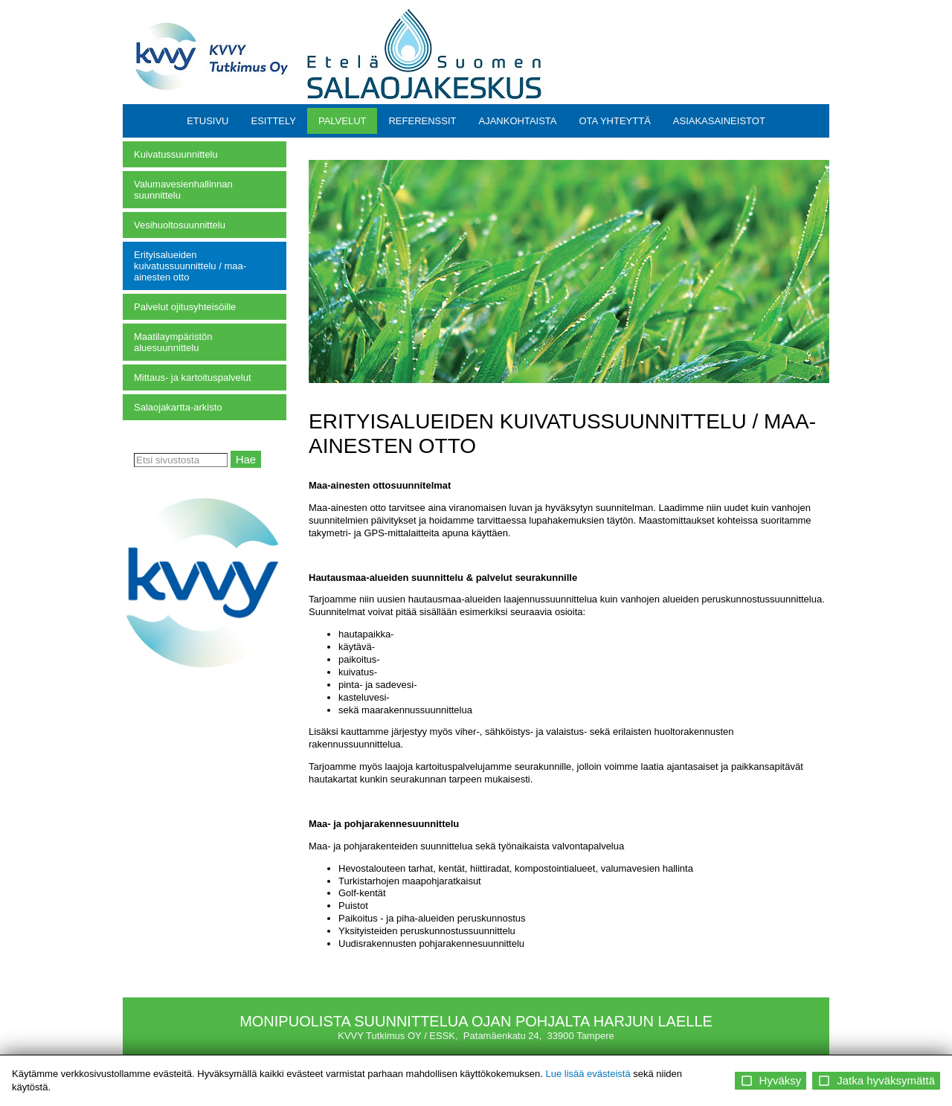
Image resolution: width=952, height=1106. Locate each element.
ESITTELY (273, 120)
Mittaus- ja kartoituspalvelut (192, 377)
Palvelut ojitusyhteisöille (185, 306)
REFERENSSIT (422, 120)
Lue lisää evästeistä (587, 1073)
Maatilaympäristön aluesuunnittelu (173, 342)
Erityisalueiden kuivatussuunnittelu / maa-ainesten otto (190, 266)
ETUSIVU (207, 120)
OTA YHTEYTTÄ (614, 120)
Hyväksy (771, 1080)
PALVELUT (342, 120)
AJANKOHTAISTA (518, 120)
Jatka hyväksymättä (876, 1080)
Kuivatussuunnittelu (176, 154)
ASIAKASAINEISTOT (719, 120)
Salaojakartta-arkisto (178, 407)
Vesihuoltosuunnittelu (179, 225)
